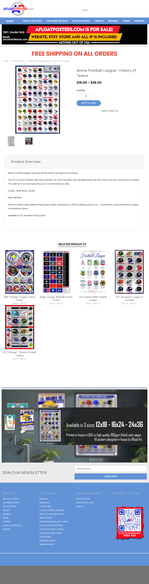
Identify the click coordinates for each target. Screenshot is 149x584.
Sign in (6, 525)
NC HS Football (81, 21)
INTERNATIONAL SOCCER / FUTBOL (53, 521)
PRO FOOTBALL (45, 537)
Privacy (99, 21)
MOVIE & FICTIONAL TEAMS (50, 533)
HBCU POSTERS (45, 518)
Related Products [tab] (72, 244)
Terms (126, 21)
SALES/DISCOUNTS (47, 540)
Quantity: (81, 90)
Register (17, 525)
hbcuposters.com (84, 502)
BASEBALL (43, 499)
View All (79, 506)
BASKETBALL (44, 502)
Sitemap (6, 529)
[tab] (74, 161)
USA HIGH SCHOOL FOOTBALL (51, 529)
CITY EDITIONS (45, 506)
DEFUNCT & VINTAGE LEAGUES (51, 514)
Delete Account (32, 21)
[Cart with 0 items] (146, 9)
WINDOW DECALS (46, 544)
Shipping (139, 21)
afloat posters (83, 499)
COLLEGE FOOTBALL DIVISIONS (51, 510)
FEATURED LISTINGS (57, 21)
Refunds (113, 21)
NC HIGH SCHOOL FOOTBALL (51, 525)
